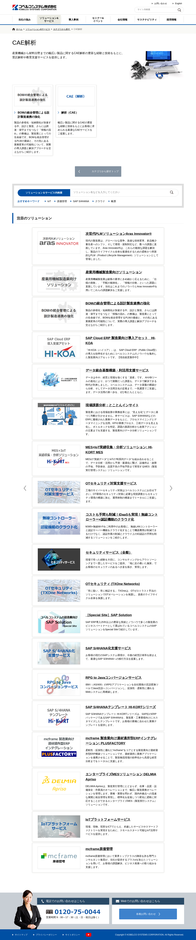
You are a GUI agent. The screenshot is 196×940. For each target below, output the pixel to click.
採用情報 (171, 19)
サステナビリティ (147, 19)
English (178, 3)
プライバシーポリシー (46, 935)
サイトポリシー (72, 935)
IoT (49, 201)
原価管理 (62, 201)
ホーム (19, 29)
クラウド (100, 201)
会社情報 (122, 19)
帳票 (113, 201)
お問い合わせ (160, 3)
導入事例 (73, 19)
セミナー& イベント (98, 19)
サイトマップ (21, 935)
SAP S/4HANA (81, 201)
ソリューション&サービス (49, 19)
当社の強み (24, 19)
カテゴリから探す (62, 29)
